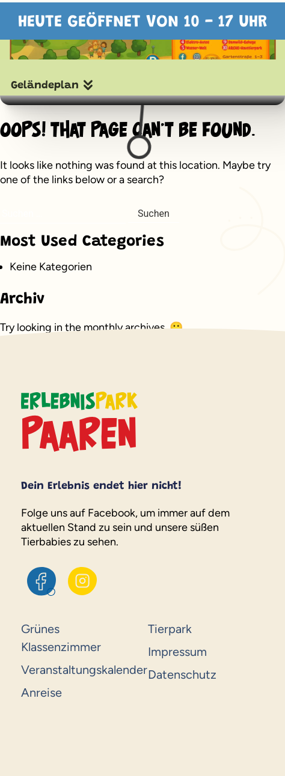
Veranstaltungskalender (79, 669)
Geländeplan (45, 85)
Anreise (41, 692)
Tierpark (170, 629)
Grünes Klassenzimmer (61, 638)
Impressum (177, 651)
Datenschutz (182, 674)
